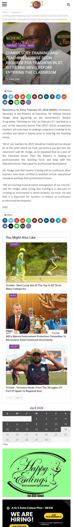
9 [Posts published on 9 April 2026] (46, 424)
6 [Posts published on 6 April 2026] (17, 424)
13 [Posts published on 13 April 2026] (17, 429)
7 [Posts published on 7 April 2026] (26, 424)
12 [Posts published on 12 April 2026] (7, 429)
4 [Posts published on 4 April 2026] (65, 418)
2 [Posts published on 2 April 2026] (46, 418)
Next (19, 398)
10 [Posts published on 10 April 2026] (56, 424)
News (31, 45)
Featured (11, 45)
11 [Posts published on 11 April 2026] (65, 424)
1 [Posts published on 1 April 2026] (36, 418)
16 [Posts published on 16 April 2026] (46, 429)
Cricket (14, 244)
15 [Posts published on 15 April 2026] (36, 429)
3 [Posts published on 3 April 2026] (56, 418)
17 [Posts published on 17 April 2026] (56, 429)
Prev (10, 398)
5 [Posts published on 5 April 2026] (7, 424)
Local (22, 45)
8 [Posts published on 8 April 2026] (36, 424)
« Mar (5, 444)
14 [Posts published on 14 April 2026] (26, 429)
